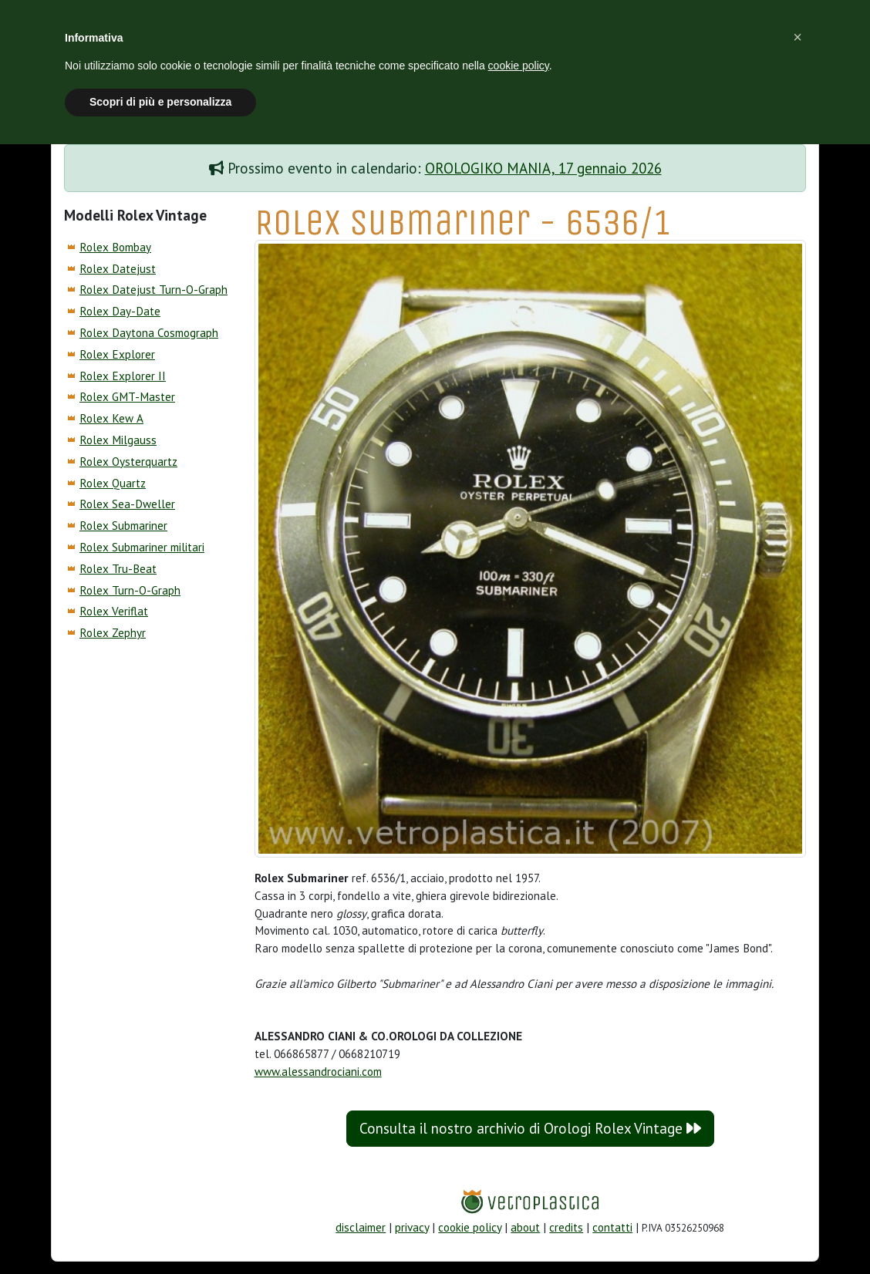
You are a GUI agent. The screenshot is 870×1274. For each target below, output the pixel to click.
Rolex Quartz (112, 483)
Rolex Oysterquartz (128, 461)
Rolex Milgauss (118, 440)
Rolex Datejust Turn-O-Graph (153, 289)
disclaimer (361, 1227)
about (525, 1227)
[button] (797, 37)
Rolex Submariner (123, 525)
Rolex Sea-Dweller (127, 504)
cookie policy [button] (518, 65)
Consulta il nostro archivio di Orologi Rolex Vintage (530, 1128)
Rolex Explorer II (122, 376)
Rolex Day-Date (119, 311)
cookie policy (469, 1227)
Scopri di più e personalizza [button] (160, 102)
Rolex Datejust (117, 268)
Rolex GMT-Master (127, 396)
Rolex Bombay (115, 247)
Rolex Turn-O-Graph (129, 590)
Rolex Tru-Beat (118, 568)
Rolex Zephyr (112, 632)
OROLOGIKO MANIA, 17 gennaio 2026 (543, 168)
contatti (612, 1227)
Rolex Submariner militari (141, 547)
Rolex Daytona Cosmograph (148, 332)
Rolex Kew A (111, 418)
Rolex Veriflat (113, 611)
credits (566, 1227)
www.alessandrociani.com (318, 1071)
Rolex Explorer (117, 354)
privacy (412, 1227)
